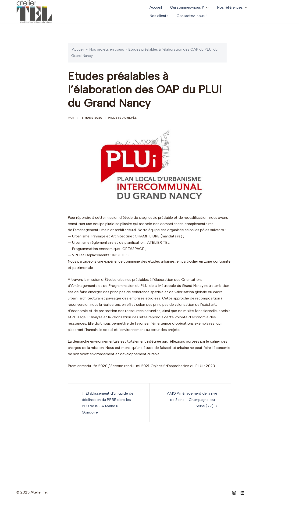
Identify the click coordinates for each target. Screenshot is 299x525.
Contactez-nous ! (191, 16)
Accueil (156, 7)
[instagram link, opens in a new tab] (234, 492)
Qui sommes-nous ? (187, 7)
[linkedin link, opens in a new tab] (242, 492)
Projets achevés (122, 117)
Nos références (230, 7)
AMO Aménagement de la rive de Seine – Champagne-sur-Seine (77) (192, 399)
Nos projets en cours (106, 49)
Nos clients (159, 16)
